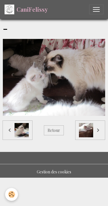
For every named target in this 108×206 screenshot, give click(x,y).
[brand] (26, 9)
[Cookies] (11, 194)
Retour (54, 130)
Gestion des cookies (54, 172)
